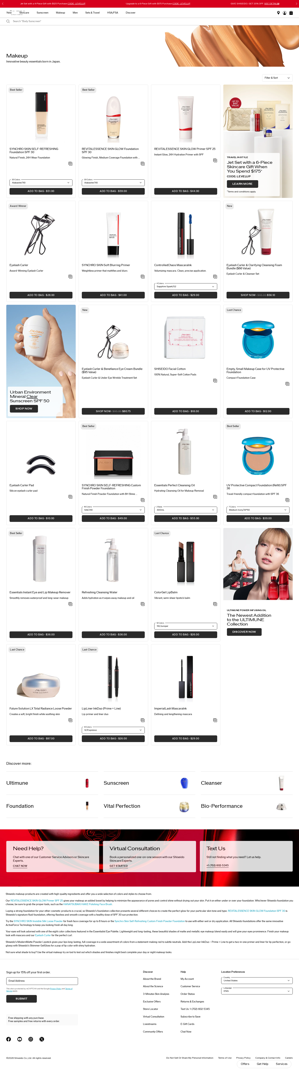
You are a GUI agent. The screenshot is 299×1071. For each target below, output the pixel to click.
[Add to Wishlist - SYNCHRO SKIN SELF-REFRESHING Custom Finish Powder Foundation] (143, 500)
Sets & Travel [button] (183, 12)
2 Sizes (159, 507)
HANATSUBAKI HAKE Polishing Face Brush (87, 904)
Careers (289, 1058)
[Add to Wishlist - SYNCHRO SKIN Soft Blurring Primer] (143, 277)
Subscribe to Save (190, 1016)
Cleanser (211, 783)
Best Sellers (83, 12)
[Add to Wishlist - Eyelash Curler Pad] (70, 497)
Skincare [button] (115, 12)
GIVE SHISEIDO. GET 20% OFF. (255, 3)
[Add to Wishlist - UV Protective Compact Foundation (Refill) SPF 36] (287, 500)
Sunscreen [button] (133, 12)
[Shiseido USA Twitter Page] (41, 1039)
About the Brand (152, 979)
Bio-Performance (222, 806)
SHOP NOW (23, 408)
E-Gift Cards (187, 1024)
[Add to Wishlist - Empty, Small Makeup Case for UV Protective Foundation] (287, 384)
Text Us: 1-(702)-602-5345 (195, 1009)
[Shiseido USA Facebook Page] (8, 1039)
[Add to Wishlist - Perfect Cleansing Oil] (215, 497)
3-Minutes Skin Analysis (156, 994)
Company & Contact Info (267, 1058)
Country (226, 977)
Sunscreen (116, 783)
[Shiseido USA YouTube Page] (19, 1039)
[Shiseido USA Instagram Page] (30, 1039)
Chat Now (186, 1031)
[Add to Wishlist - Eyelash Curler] (70, 277)
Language (227, 988)
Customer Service (190, 986)
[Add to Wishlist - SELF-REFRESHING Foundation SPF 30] (70, 164)
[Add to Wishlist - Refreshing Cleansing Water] (143, 604)
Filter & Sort (271, 78)
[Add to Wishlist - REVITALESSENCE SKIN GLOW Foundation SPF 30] (143, 164)
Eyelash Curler (43, 935)
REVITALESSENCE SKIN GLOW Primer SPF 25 (36, 900)
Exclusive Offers (152, 1001)
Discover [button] (222, 12)
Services (281, 1064)
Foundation (20, 806)
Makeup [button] (151, 12)
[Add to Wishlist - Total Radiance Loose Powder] (70, 720)
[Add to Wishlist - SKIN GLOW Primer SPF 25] (215, 160)
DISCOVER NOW (244, 632)
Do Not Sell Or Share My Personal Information (189, 1058)
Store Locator (150, 1009)
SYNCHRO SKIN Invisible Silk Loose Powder (38, 921)
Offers (245, 1064)
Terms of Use (224, 1058)
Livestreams (149, 1024)
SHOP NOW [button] (251, 296)
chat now (20, 866)
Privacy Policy (55, 989)
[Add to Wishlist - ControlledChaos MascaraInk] (215, 277)
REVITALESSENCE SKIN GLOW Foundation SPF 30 (256, 911)
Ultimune (17, 783)
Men (166, 12)
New (100, 12)
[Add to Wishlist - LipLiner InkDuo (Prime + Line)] (143, 720)
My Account (187, 979)
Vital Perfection (122, 806)
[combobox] (153, 21)
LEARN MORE (242, 184)
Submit (21, 998)
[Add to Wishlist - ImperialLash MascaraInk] (215, 720)
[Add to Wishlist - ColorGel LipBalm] (215, 604)
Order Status (188, 994)
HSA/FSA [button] (203, 12)
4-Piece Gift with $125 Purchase (52, 3)
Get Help (262, 1064)
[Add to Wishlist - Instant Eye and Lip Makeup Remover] (70, 604)
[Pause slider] (278, 3)
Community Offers (153, 1031)
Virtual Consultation (153, 1016)
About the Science (153, 986)
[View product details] (41, 116)
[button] (291, 13)
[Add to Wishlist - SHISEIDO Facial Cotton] (215, 381)
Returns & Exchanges (192, 1001)
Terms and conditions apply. (241, 191)
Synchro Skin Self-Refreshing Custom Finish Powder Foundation (150, 921)
